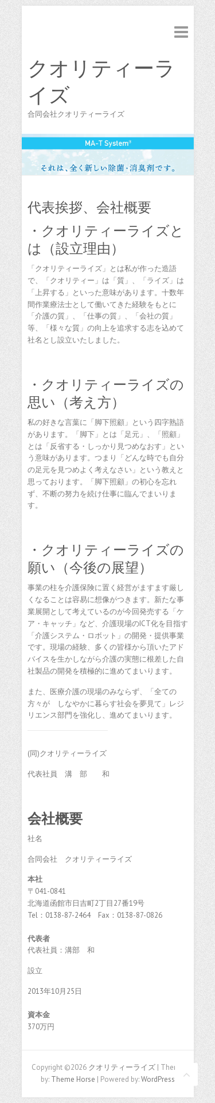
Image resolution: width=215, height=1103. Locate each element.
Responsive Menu (181, 32)
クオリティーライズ (101, 82)
